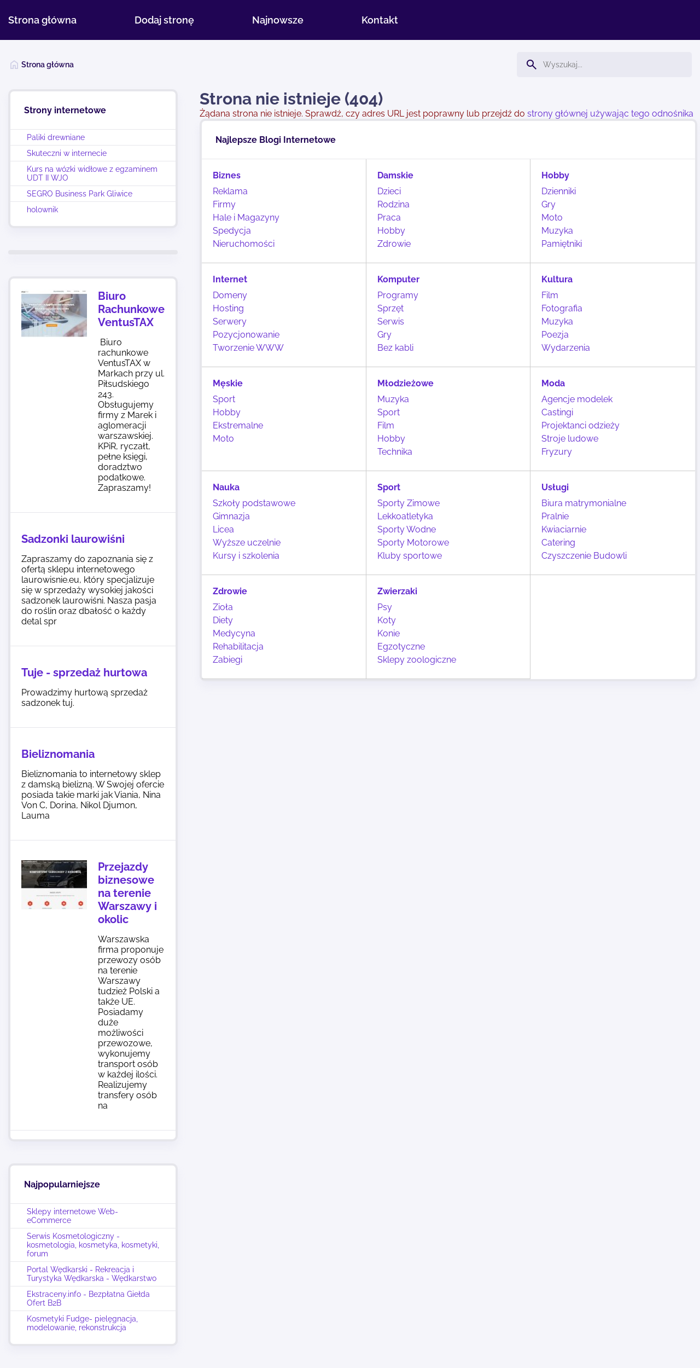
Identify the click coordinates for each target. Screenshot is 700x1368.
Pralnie (555, 516)
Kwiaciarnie (563, 529)
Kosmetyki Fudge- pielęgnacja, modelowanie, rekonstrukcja (82, 1323)
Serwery (230, 321)
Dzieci (389, 191)
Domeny (230, 295)
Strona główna (42, 20)
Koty (386, 620)
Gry (548, 204)
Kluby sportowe (409, 555)
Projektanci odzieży (580, 425)
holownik (42, 209)
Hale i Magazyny (246, 217)
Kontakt (379, 20)
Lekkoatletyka (405, 516)
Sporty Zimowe (408, 503)
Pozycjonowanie (246, 334)
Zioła (223, 607)
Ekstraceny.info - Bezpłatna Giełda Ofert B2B (88, 1298)
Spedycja (232, 230)
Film (549, 295)
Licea (223, 529)
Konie (388, 633)
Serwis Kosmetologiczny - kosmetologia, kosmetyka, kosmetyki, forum (93, 1245)
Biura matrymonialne (583, 503)
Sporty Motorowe (413, 542)
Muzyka (557, 230)
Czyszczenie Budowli (584, 555)
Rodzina (393, 204)
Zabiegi (227, 659)
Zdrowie (394, 244)
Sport (224, 399)
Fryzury (556, 452)
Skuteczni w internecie (67, 153)
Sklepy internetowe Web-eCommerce (72, 1216)
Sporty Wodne (406, 529)
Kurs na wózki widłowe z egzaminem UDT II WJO (92, 173)
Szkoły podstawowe (254, 503)
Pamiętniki (561, 244)
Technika (394, 452)
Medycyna (234, 633)
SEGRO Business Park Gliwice (79, 193)
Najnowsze (278, 20)
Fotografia (561, 308)
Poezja (555, 334)
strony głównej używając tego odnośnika (610, 113)
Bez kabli (395, 348)
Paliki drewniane (56, 137)
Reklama (230, 191)
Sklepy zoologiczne (416, 659)
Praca (389, 217)
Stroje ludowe (569, 438)
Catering (558, 542)
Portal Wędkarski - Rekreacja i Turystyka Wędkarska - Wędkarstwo (91, 1274)
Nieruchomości (244, 244)
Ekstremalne (238, 425)
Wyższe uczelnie (247, 542)
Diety (223, 620)
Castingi (557, 412)
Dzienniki (558, 191)
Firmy (224, 204)
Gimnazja (231, 516)
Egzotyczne (401, 646)
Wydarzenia (565, 348)
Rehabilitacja (238, 646)
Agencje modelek (576, 399)
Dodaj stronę (164, 20)
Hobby (391, 230)
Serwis (390, 321)
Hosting (228, 308)
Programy (397, 295)
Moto (552, 217)
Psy (384, 607)
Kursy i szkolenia (246, 555)
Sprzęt (390, 308)
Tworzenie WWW (248, 348)
